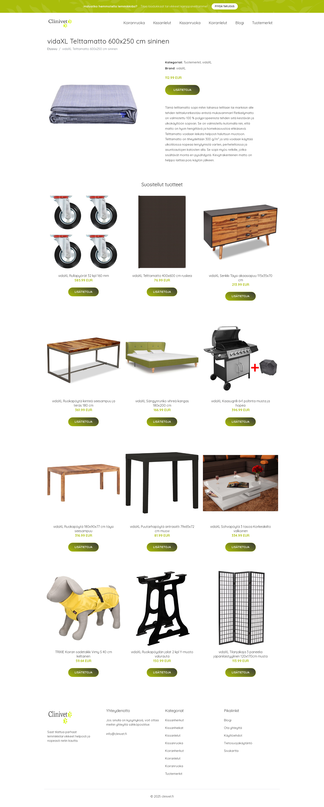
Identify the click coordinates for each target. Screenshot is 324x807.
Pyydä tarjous (225, 6)
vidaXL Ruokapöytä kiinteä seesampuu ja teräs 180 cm (83, 406)
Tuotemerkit (262, 24)
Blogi (239, 24)
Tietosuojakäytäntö (238, 747)
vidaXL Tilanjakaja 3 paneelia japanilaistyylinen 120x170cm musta (240, 657)
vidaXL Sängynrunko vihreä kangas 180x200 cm (162, 406)
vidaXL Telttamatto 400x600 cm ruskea (162, 279)
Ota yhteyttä (233, 731)
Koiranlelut (218, 24)
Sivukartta (231, 754)
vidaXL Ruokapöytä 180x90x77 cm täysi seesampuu (83, 532)
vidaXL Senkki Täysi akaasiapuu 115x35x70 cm (240, 281)
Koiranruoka (134, 24)
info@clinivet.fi (116, 737)
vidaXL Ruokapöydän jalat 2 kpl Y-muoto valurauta (162, 657)
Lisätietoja (182, 93)
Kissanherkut (174, 724)
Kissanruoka (189, 24)
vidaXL (207, 66)
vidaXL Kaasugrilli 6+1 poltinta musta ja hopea (240, 406)
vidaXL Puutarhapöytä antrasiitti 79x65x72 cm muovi (162, 532)
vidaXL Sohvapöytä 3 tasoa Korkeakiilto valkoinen (240, 532)
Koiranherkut (174, 754)
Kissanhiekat (174, 731)
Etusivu (52, 52)
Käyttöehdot (233, 739)
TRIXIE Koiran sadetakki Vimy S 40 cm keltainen (83, 657)
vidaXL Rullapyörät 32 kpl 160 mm (83, 279)
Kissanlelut (162, 24)
